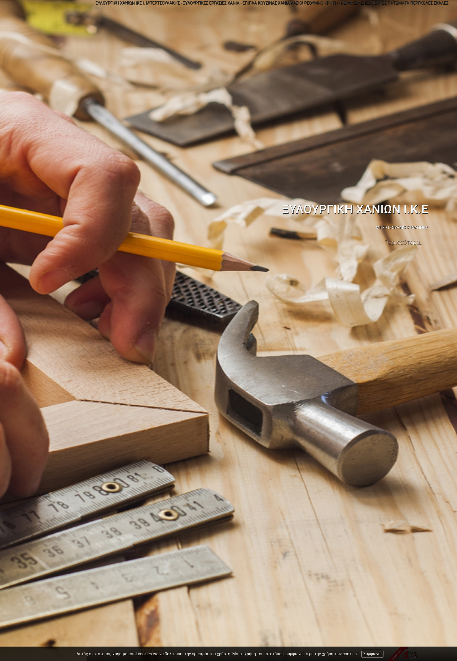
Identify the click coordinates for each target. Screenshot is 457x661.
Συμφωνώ (372, 653)
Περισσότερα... (404, 242)
